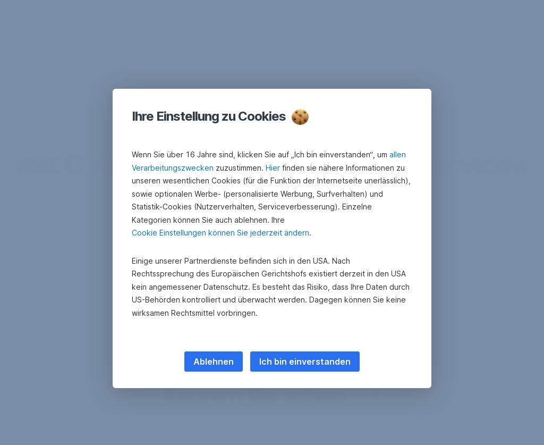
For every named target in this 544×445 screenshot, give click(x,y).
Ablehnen (213, 361)
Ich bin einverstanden (305, 361)
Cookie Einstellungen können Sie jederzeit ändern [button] (220, 232)
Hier (273, 167)
